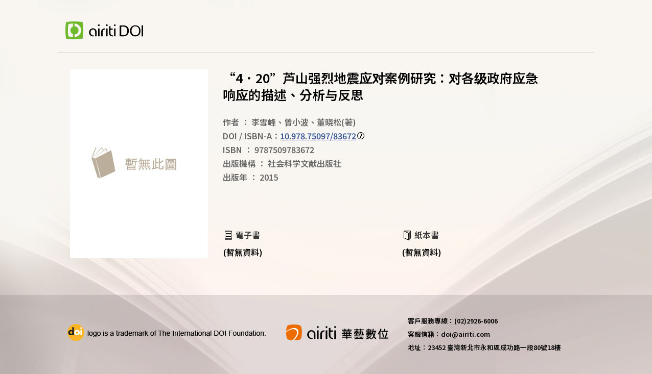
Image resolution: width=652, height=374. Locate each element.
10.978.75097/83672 (318, 136)
